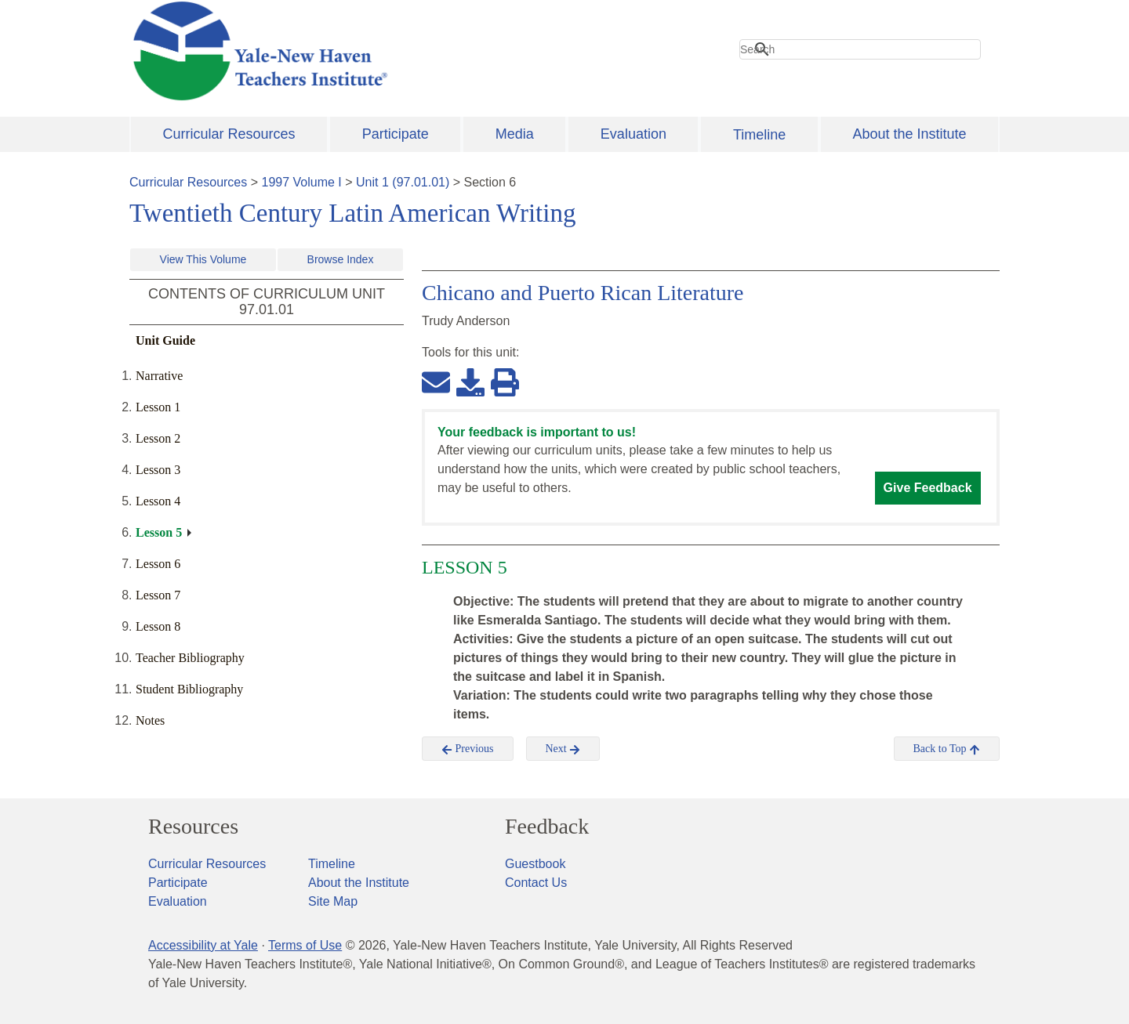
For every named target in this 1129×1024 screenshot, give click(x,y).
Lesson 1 (158, 407)
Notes (150, 720)
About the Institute (909, 134)
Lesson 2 (158, 438)
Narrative (159, 375)
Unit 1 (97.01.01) (402, 182)
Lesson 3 (158, 469)
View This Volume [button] (203, 259)
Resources (193, 826)
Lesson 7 (158, 595)
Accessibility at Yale (203, 945)
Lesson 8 (158, 626)
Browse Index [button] (340, 259)
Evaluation (633, 134)
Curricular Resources (229, 134)
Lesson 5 (159, 532)
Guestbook (535, 863)
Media (515, 134)
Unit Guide (165, 340)
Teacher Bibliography (190, 657)
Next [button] (563, 749)
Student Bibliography (189, 689)
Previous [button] (467, 749)
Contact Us (536, 882)
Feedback (547, 826)
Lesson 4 (158, 501)
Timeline (759, 135)
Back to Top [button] (946, 749)
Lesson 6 (158, 563)
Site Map (333, 901)
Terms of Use (305, 945)
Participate (395, 134)
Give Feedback (928, 487)
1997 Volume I (302, 182)
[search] (860, 49)
